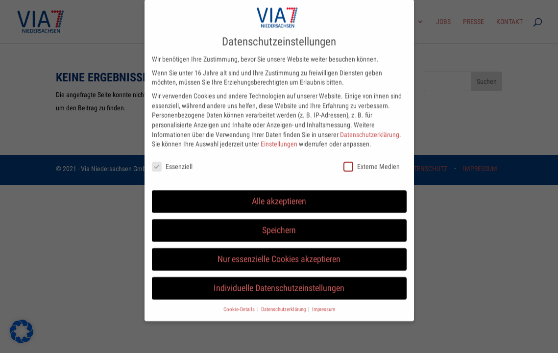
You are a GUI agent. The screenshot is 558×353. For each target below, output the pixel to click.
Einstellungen (279, 135)
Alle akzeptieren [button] (279, 192)
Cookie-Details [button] (239, 300)
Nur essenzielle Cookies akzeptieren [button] (279, 250)
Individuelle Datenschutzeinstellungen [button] (279, 279)
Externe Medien (371, 157)
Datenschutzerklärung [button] (284, 300)
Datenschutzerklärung (369, 125)
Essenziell (172, 157)
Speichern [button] (279, 221)
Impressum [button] (323, 300)
